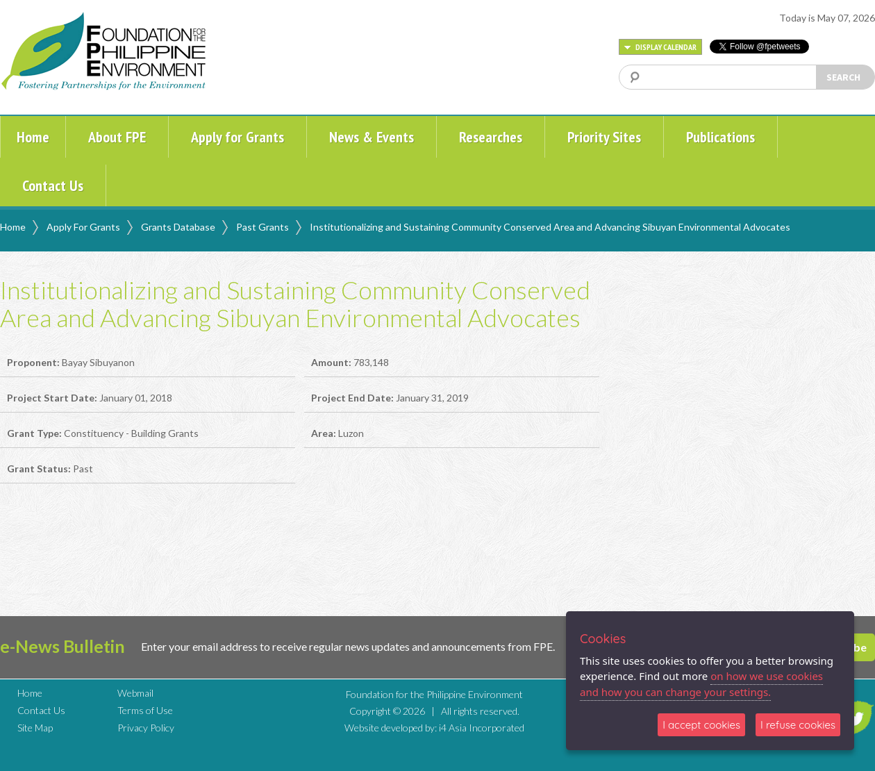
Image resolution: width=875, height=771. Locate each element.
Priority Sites (604, 137)
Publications (720, 137)
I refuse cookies (797, 724)
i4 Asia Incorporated (481, 727)
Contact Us (52, 185)
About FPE (117, 137)
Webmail (135, 693)
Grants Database (178, 227)
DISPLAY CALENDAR (660, 47)
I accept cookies (701, 724)
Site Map (35, 727)
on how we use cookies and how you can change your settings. (701, 684)
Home (33, 137)
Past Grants (262, 227)
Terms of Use (145, 710)
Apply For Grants (83, 227)
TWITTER (856, 717)
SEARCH (843, 77)
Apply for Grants (237, 137)
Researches (490, 137)
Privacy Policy (145, 727)
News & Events (371, 137)
